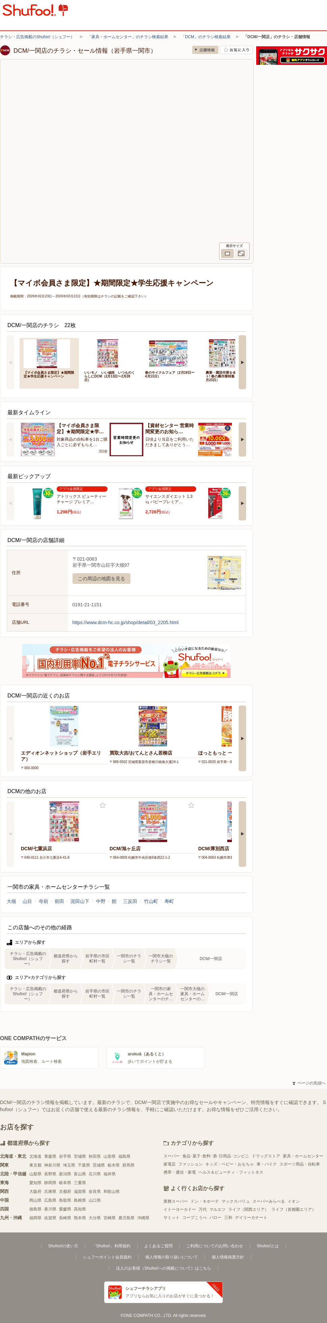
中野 (101, 901)
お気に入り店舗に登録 (236, 50)
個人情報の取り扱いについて (171, 1257)
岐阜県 (65, 1182)
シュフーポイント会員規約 (107, 1257)
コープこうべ (194, 1217)
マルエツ (217, 1209)
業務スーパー (176, 1201)
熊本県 (80, 1218)
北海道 (35, 1156)
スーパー (172, 1156)
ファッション (190, 1164)
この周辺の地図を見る (101, 578)
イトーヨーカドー (180, 1209)
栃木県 (114, 1165)
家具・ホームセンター (303, 1156)
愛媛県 (65, 1209)
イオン (294, 1201)
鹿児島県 (126, 1218)
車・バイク (267, 1164)
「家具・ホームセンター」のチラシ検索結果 (127, 36)
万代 (203, 1209)
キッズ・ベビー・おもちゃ (229, 1164)
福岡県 (35, 1218)
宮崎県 (109, 1218)
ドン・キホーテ (204, 1201)
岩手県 (65, 1156)
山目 (27, 901)
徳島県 (35, 1209)
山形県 (109, 1156)
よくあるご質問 (158, 1246)
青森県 (50, 1156)
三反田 (130, 901)
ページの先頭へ (309, 1083)
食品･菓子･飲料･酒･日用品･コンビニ (215, 1156)
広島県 (50, 1200)
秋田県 (95, 1156)
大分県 (95, 1218)
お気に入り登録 (102, 805)
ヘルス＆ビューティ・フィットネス (231, 1172)
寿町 (169, 901)
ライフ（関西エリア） (248, 1209)
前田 (59, 901)
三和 (228, 1217)
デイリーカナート (251, 1217)
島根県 (80, 1200)
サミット (172, 1217)
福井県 (109, 1174)
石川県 (95, 1174)
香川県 (50, 1209)
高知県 (80, 1209)
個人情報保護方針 (228, 1257)
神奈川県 (52, 1165)
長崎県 (65, 1218)
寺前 (43, 901)
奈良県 (95, 1191)
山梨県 (35, 1174)
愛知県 (35, 1182)
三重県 (80, 1182)
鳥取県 (65, 1200)
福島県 (124, 1156)
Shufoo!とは (268, 1246)
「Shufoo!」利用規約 (111, 1246)
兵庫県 (50, 1191)
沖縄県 (143, 1218)
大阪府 (35, 1191)
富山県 (80, 1174)
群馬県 (128, 1165)
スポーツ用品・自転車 (299, 1164)
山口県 (95, 1200)
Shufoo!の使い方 (63, 1246)
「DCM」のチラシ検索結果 (206, 36)
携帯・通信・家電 (180, 1172)
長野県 (50, 1174)
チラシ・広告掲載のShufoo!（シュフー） (37, 36)
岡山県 (35, 1200)
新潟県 (65, 1174)
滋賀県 (80, 1191)
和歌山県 (111, 1191)
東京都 (35, 1165)
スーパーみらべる (268, 1201)
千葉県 (84, 1165)
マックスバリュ (235, 1201)
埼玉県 (69, 1165)
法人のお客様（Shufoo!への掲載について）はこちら (163, 1268)
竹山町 (151, 901)
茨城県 (99, 1165)
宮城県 (80, 1156)
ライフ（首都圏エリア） (293, 1209)
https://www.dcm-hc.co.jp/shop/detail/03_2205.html (125, 622)
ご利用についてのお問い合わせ (214, 1246)
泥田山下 (79, 901)
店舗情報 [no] (205, 50)
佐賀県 (50, 1218)
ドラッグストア (266, 1156)
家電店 (170, 1164)
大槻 (11, 901)
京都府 (65, 1191)
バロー (215, 1217)
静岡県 (50, 1182)
